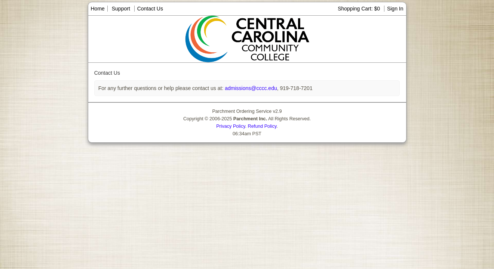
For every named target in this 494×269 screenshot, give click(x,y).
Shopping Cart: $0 (359, 9)
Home (98, 9)
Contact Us (150, 9)
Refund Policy (262, 126)
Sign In (395, 9)
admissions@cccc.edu (250, 88)
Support (121, 9)
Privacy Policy (230, 126)
